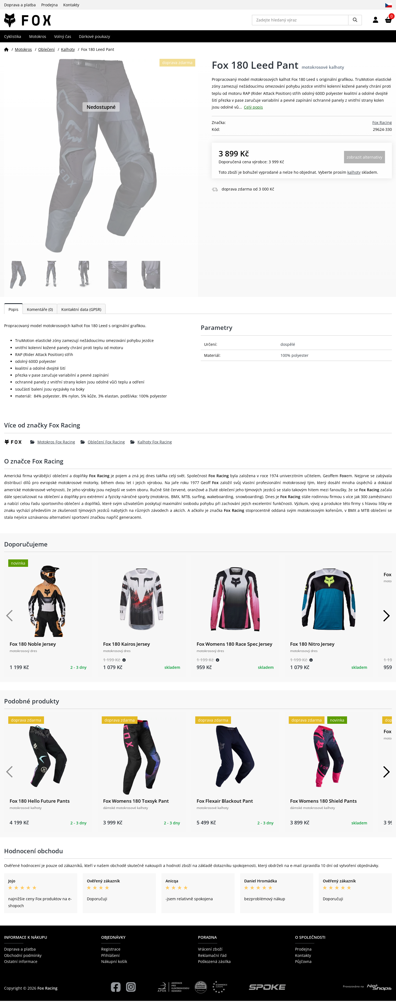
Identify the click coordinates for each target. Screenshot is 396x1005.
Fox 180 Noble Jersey (33, 648)
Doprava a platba (20, 4)
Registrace (110, 953)
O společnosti (310, 941)
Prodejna (49, 4)
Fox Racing (382, 126)
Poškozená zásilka (214, 965)
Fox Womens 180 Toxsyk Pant (136, 805)
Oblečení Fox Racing (103, 446)
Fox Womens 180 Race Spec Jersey (234, 648)
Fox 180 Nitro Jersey (312, 648)
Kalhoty (68, 53)
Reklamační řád (212, 959)
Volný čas (62, 40)
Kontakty (71, 4)
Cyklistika (12, 40)
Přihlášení (110, 959)
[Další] (386, 619)
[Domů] (6, 53)
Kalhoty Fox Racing (151, 446)
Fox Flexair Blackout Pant (225, 805)
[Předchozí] (9, 619)
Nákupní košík (114, 965)
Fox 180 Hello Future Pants (40, 805)
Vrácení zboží (210, 953)
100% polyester (294, 359)
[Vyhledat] (355, 22)
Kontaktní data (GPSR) (81, 313)
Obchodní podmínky (23, 959)
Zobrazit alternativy (364, 161)
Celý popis (253, 111)
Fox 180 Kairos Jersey (126, 648)
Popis (13, 313)
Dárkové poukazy (94, 40)
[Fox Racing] (17, 445)
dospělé (287, 348)
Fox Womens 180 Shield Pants (323, 805)
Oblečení (46, 53)
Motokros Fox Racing (52, 446)
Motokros (37, 40)
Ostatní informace (20, 965)
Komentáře (40, 313)
